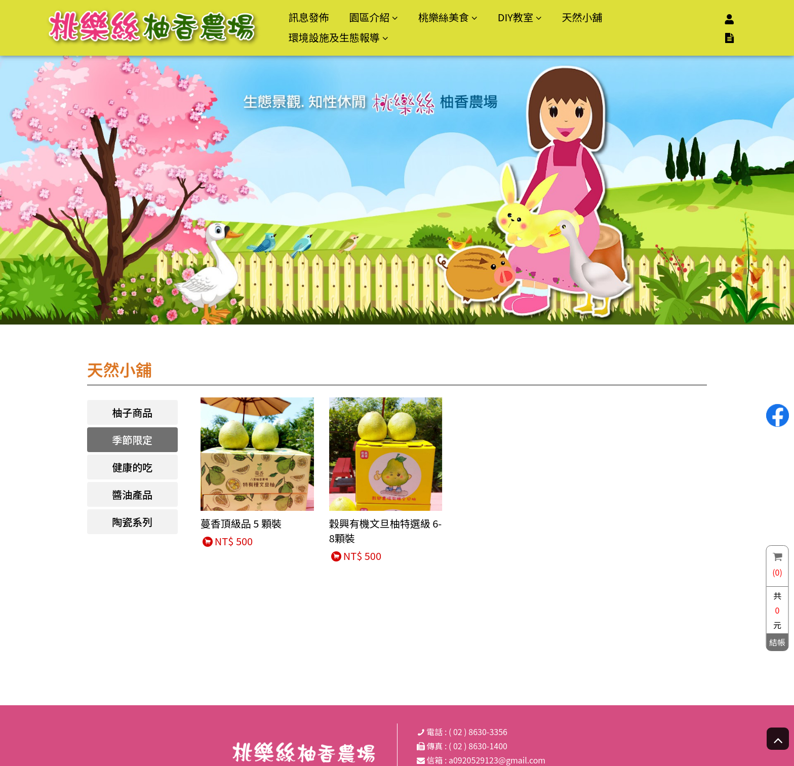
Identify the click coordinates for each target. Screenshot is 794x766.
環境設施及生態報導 (334, 37)
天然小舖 (582, 17)
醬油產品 (132, 494)
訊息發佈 (309, 17)
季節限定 (132, 439)
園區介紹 (369, 17)
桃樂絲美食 (443, 17)
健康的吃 (132, 467)
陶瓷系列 (132, 521)
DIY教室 (515, 17)
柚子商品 (132, 412)
